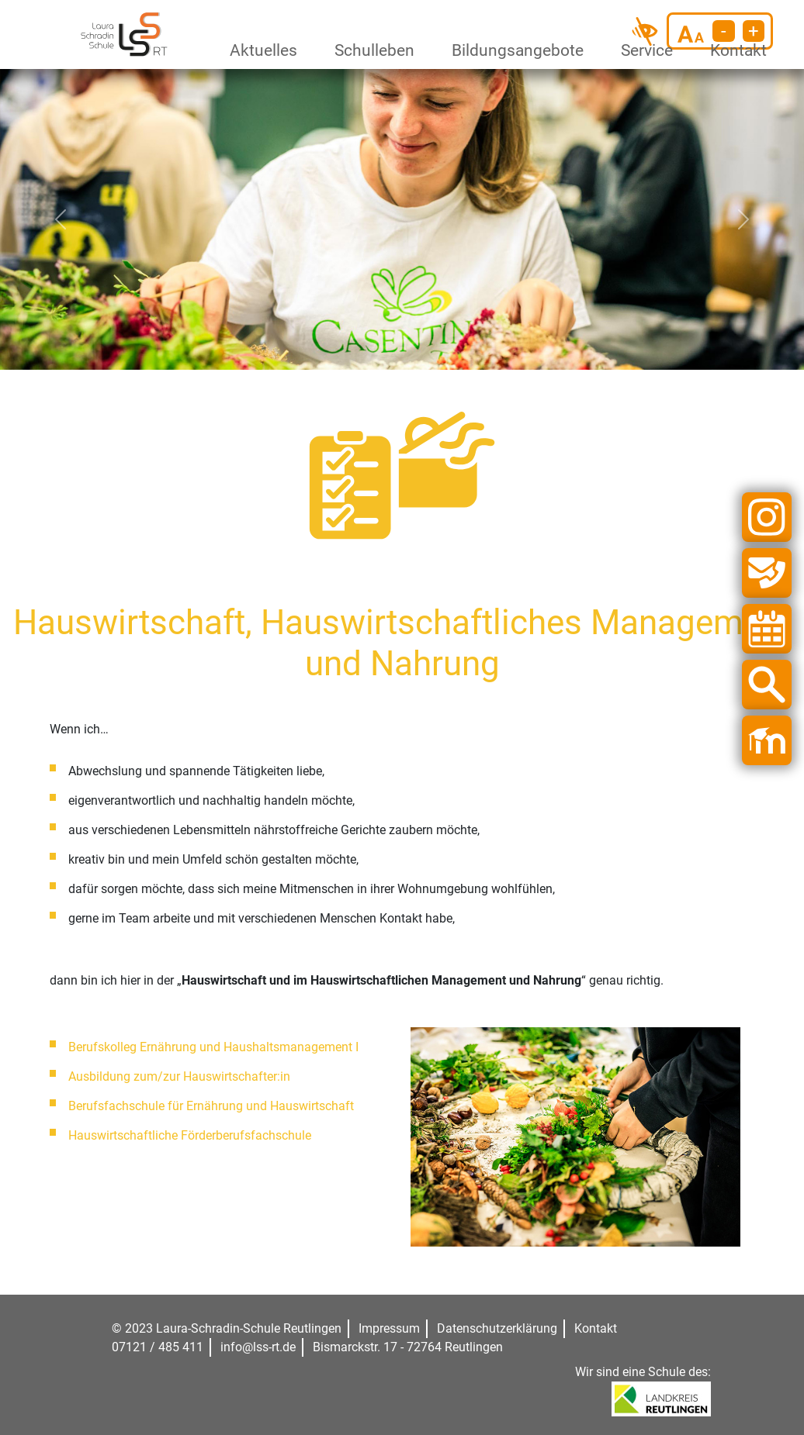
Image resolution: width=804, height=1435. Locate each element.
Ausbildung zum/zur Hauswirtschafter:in (179, 1076)
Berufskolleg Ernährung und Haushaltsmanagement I (213, 1047)
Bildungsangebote (511, 50)
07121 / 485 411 (157, 1347)
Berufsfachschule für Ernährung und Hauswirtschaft (211, 1106)
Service (644, 50)
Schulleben (370, 50)
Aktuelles (260, 50)
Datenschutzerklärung (497, 1328)
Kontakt (735, 50)
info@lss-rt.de (258, 1347)
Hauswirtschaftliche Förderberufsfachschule (189, 1135)
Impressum (389, 1328)
